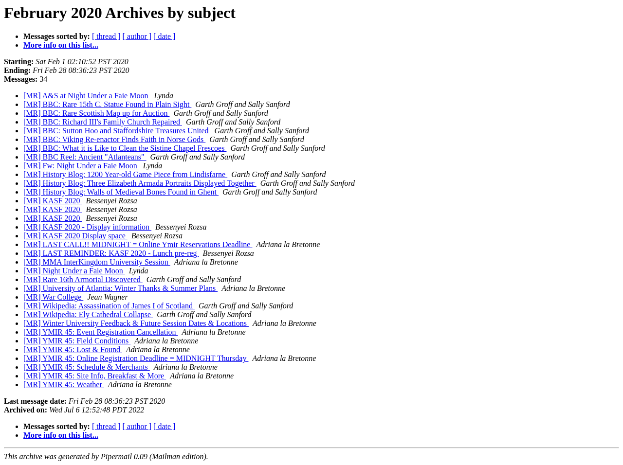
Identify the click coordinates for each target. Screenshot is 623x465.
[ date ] (164, 36)
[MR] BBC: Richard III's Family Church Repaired (102, 122)
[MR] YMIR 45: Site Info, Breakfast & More (94, 376)
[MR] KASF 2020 (52, 201)
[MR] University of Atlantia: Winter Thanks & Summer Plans (120, 288)
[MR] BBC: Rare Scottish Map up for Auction (96, 113)
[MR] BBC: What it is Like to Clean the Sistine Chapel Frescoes (124, 148)
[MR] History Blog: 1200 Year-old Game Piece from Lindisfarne (125, 174)
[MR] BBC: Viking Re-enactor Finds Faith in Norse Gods (114, 139)
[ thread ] (106, 36)
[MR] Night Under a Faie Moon (74, 271)
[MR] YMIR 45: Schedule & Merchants (86, 367)
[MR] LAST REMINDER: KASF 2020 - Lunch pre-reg (111, 253)
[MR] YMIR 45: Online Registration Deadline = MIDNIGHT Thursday (135, 358)
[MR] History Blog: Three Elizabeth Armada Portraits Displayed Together (140, 183)
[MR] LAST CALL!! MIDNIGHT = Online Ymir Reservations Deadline (137, 244)
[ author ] (137, 36)
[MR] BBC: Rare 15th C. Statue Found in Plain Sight (107, 104)
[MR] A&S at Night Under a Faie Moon (86, 95)
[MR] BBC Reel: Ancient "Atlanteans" (85, 157)
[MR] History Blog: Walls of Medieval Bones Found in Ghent (121, 192)
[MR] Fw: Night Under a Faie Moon (81, 165)
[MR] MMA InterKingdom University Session (96, 262)
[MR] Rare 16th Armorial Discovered (83, 279)
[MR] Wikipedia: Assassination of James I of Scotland (109, 306)
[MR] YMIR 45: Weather (63, 384)
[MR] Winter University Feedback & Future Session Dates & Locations (136, 323)
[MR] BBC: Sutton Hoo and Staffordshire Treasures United (117, 130)
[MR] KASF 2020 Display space (75, 236)
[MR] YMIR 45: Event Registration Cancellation (100, 332)
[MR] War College (53, 297)
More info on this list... (60, 45)
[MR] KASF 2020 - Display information (87, 227)
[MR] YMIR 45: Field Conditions (76, 341)
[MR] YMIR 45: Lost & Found (72, 349)
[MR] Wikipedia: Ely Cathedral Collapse (88, 314)
